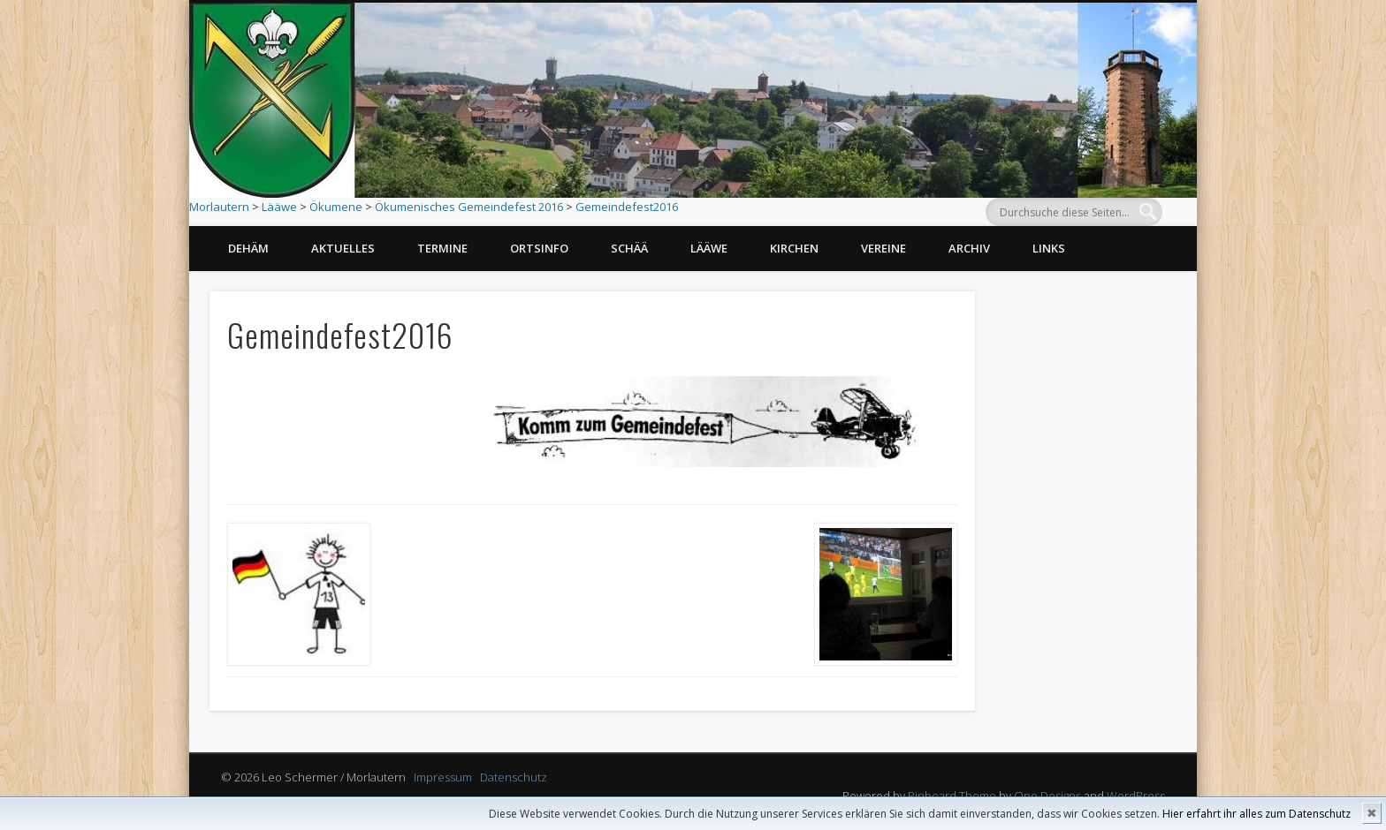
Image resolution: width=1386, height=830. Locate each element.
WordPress (1136, 796)
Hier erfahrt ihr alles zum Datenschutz (1256, 813)
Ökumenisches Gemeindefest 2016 (469, 207)
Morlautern (219, 207)
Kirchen (794, 248)
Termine (442, 248)
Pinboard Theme (952, 796)
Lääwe (279, 207)
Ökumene (335, 207)
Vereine (883, 248)
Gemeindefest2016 (626, 207)
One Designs (1047, 796)
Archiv (969, 248)
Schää (629, 248)
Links (1048, 248)
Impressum (443, 777)
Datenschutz (513, 777)
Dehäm (248, 248)
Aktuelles (343, 248)
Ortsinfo (539, 248)
